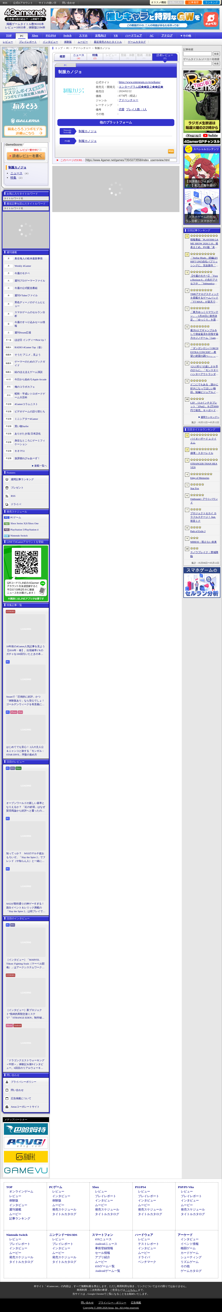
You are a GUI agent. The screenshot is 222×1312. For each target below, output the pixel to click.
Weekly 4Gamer (23, 265)
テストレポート (148, 1244)
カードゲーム (190, 1253)
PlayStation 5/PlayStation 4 (24, 529)
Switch (67, 35)
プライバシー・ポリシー (112, 1302)
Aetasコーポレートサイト (25, 1106)
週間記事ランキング (22, 479)
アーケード (185, 1235)
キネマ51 (20, 450)
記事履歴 (193, 2)
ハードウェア (133, 35)
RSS (5, 2)
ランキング (211, 2)
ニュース (16, 173)
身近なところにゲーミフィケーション (30, 442)
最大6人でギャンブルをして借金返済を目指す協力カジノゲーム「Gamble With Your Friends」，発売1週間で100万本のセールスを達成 (204, 334)
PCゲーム (15, 517)
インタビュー (50, 42)
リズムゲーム (190, 1262)
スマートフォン (102, 1235)
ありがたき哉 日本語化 (28, 433)
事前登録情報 (104, 1248)
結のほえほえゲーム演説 (29, 372)
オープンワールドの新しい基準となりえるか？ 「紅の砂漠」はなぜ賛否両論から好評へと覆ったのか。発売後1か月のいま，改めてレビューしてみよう (25, 807)
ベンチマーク (147, 1262)
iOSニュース (103, 1239)
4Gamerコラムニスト (26, 404)
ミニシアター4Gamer (26, 418)
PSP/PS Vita (186, 1187)
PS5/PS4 (51, 35)
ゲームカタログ (137, 42)
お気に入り (176, 2)
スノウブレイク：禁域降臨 (204, 554)
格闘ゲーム (188, 1248)
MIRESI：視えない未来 (203, 541)
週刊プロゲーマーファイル (30, 280)
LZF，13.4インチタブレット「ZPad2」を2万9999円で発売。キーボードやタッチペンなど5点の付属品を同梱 (204, 406)
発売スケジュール (64, 1209)
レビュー (8, 42)
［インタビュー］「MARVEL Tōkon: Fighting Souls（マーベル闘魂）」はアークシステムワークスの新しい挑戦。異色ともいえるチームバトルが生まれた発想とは (25, 963)
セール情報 (102, 1253)
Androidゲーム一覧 (107, 1271)
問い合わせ (68, 2)
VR (116, 35)
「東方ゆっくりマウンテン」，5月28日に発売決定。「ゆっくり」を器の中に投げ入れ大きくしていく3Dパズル (204, 316)
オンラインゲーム (21, 1191)
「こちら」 (131, 1289)
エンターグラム (128, 86)
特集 (13, 177)
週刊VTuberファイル (26, 295)
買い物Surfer (22, 426)
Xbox (35, 35)
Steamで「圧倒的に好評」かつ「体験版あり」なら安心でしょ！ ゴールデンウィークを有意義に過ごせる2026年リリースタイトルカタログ (26, 700)
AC (152, 35)
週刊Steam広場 (23, 332)
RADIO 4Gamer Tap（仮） (29, 347)
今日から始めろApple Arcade (30, 379)
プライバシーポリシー (23, 1081)
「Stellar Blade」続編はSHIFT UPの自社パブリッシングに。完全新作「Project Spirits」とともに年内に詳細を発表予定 (204, 261)
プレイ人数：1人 (136, 109)
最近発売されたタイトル (108, 42)
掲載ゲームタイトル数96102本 (25, 24)
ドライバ (16, 504)
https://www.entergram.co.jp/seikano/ (139, 82)
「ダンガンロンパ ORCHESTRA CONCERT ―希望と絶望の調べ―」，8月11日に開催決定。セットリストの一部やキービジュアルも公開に (204, 352)
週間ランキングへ (210, 417)
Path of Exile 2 (198, 531)
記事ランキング (19, 1218)
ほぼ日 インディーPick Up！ (30, 339)
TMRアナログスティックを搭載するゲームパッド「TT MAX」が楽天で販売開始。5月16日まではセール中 (204, 298)
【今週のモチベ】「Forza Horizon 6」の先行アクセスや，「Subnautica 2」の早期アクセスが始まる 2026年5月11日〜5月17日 (204, 279)
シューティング (191, 1257)
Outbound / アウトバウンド (204, 500)
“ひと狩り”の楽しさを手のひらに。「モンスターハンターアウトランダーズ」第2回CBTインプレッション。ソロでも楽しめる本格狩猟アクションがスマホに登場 (204, 370)
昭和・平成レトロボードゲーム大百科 (30, 395)
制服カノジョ (88, 131)
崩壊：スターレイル (201, 453)
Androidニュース (106, 1244)
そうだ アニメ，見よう (28, 354)
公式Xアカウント (23, 2)
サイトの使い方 (47, 2)
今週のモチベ (22, 273)
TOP (9, 35)
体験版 (68, 42)
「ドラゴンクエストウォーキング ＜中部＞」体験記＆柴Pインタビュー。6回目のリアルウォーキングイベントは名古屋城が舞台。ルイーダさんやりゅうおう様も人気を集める (25, 1064)
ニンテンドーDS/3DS (63, 1235)
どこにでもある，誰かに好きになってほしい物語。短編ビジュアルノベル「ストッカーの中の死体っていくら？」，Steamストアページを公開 (204, 388)
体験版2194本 (37, 27)
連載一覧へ (40, 465)
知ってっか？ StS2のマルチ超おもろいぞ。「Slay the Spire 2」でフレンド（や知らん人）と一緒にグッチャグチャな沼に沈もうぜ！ (25, 857)
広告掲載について (21, 1098)
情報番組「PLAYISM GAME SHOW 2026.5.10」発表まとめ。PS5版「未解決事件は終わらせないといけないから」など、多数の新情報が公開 (204, 243)
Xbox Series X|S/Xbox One (24, 523)
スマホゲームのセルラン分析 (30, 314)
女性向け (100, 35)
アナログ (167, 35)
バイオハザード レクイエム (203, 440)
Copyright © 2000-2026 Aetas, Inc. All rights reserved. (111, 1307)
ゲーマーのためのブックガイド (30, 363)
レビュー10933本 (15, 27)
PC (22, 36)
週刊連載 (15, 1209)
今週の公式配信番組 (26, 288)
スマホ (83, 35)
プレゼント (17, 487)
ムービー (83, 42)
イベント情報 (190, 1244)
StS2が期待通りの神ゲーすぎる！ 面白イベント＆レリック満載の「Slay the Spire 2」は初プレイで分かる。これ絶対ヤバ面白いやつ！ (26, 907)
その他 (185, 1266)
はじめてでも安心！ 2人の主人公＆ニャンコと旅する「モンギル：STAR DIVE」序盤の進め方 (25, 751)
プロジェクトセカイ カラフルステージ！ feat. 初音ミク (203, 517)
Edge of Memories (199, 477)
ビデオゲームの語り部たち (30, 411)
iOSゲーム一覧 (105, 1266)
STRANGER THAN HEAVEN (203, 465)
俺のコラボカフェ (25, 386)
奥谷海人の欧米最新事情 (29, 258)
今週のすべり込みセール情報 (30, 324)
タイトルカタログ (64, 1214)
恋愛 (121, 109)
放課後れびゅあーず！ (27, 458)
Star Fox (194, 488)
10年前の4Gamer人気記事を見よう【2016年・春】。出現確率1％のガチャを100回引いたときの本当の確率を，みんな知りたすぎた (25, 650)
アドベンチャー (128, 100)
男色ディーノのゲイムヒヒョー (30, 304)
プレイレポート (28, 42)
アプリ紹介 (102, 1257)
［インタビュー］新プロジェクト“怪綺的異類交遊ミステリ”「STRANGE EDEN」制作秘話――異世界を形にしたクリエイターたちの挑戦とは (25, 1014)
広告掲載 (136, 1302)
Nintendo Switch (19, 535)
